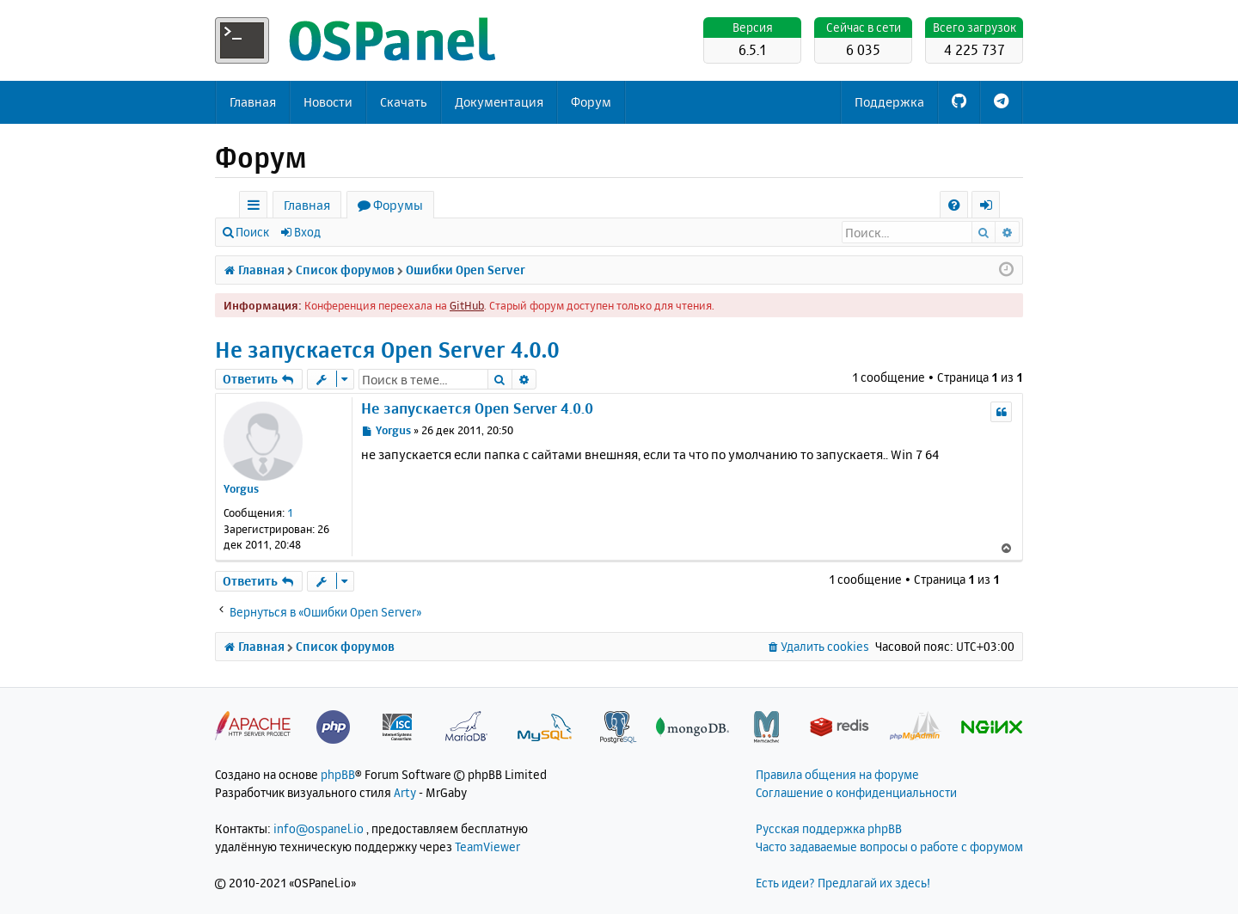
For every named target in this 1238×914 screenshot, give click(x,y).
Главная (253, 102)
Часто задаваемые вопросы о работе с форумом (889, 846)
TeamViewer (487, 846)
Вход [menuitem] (991, 207)
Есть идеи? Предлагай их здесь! (843, 882)
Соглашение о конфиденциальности (856, 792)
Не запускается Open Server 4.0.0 (387, 349)
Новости (327, 102)
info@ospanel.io (318, 828)
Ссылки (257, 207)
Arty (405, 792)
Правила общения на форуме (837, 774)
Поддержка (889, 102)
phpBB (338, 774)
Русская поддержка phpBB (829, 828)
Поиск (252, 231)
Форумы (398, 205)
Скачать (403, 102)
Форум (591, 102)
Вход (307, 231)
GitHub (467, 305)
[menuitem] (954, 205)
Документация (499, 102)
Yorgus (241, 488)
